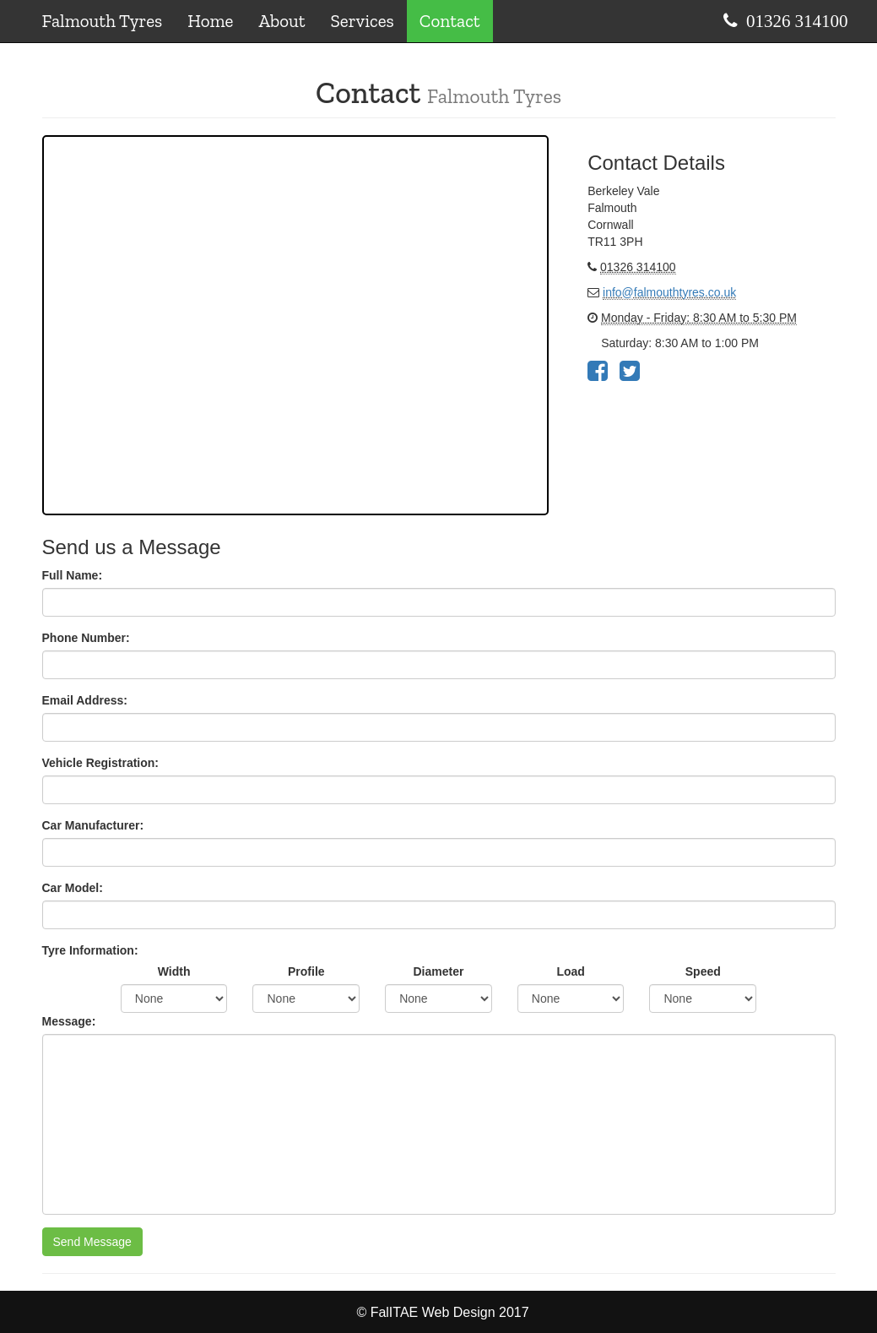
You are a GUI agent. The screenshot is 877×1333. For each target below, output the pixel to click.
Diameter (439, 971)
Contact (450, 20)
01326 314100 (797, 21)
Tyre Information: (90, 950)
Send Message (92, 1242)
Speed (703, 971)
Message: (69, 1021)
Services (362, 20)
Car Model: (72, 888)
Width (174, 971)
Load (570, 971)
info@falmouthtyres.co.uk (669, 292)
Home (210, 20)
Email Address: (84, 700)
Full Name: (72, 575)
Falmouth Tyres (102, 20)
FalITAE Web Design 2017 (450, 1312)
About (281, 20)
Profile (306, 971)
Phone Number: (86, 638)
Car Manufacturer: (93, 825)
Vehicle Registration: (100, 763)
